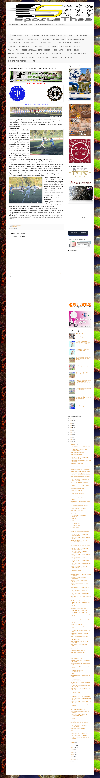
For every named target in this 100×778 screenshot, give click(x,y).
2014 (71, 439)
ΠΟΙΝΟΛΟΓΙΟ (58, 50)
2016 (71, 436)
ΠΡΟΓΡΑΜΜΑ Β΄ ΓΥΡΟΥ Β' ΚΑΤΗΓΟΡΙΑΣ (79, 610)
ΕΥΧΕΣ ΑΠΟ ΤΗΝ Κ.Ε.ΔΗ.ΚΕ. (77, 658)
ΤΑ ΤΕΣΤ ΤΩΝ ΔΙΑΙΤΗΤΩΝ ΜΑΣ (77, 484)
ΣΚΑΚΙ (76, 50)
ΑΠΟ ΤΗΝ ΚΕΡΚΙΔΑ (83, 35)
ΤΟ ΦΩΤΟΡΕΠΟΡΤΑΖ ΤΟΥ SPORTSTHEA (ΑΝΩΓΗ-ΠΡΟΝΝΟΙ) (79, 535)
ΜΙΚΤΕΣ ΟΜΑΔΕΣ (64, 43)
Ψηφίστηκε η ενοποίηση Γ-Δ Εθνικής (78, 728)
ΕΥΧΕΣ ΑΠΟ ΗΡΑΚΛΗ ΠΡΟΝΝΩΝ (77, 452)
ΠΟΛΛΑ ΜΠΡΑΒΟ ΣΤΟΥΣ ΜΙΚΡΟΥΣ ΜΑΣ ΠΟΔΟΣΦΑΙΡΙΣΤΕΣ (79, 450)
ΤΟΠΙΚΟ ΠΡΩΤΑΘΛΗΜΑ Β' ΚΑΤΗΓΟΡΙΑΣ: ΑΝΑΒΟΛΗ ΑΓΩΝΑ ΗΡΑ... (79, 567)
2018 (71, 432)
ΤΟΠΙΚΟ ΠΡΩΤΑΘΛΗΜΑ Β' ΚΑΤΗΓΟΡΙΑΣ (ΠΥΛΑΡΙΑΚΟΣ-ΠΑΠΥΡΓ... (79, 541)
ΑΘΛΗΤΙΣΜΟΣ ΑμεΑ (65, 35)
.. (8, 35)
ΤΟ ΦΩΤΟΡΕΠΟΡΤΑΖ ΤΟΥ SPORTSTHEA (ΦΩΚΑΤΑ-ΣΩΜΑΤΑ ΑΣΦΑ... (79, 458)
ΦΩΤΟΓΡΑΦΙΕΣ (26, 24)
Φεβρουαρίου (73, 757)
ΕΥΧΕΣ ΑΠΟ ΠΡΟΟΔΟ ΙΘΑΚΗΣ (77, 454)
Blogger (51, 770)
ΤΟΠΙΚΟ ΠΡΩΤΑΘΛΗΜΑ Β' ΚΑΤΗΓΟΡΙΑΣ (79, 733)
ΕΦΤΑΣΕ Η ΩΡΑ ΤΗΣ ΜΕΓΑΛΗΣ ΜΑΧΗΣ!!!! (79, 628)
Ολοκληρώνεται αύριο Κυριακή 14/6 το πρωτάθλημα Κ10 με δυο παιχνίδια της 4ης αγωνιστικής (83, 397)
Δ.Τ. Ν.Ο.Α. (73, 520)
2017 (71, 434)
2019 (71, 430)
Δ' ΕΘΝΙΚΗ (21, 39)
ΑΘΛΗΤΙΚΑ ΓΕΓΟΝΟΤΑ (20, 35)
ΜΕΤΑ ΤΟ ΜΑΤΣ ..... (30, 43)
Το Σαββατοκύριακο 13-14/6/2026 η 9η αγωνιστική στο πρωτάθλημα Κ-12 (83, 366)
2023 (71, 423)
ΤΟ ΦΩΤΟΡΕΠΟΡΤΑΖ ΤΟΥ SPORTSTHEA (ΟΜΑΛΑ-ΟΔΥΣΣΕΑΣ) (79, 723)
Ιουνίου (72, 750)
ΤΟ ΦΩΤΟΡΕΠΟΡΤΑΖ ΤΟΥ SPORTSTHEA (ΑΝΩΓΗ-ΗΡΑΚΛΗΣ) (79, 692)
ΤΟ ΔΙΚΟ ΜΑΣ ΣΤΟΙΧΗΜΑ (77, 54)
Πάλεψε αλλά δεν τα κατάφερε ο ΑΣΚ (78, 513)
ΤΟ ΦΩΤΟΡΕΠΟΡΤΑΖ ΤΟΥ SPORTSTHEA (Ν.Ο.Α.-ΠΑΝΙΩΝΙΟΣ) (79, 529)
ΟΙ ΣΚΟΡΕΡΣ (52, 46)
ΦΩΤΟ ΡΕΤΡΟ (13, 57)
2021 (71, 427)
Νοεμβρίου (73, 742)
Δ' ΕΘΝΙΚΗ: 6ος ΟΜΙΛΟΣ (76, 525)
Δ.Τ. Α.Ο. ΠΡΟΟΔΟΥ (75, 527)
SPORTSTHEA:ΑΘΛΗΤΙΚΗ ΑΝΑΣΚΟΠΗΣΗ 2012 (80, 446)
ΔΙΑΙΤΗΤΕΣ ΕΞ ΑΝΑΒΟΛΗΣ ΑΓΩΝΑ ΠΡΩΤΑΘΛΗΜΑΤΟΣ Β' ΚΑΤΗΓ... (78, 493)
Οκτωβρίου (73, 743)
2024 (71, 422)
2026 (71, 418)
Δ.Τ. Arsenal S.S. (74, 499)
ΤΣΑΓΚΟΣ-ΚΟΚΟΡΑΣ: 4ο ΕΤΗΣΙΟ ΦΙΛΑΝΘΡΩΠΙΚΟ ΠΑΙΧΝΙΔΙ (77, 495)
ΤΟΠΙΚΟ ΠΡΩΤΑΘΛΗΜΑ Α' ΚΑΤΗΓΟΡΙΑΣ (79, 735)
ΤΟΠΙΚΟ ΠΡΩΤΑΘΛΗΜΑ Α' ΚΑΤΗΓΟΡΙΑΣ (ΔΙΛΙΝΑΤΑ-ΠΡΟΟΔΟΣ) (79, 572)
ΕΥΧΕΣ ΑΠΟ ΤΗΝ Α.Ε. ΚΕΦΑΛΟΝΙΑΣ (78, 455)
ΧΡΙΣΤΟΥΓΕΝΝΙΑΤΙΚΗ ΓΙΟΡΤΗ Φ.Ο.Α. (78, 608)
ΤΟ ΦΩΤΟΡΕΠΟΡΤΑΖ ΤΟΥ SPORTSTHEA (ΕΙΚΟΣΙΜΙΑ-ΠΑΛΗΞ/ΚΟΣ (79, 549)
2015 (71, 437)
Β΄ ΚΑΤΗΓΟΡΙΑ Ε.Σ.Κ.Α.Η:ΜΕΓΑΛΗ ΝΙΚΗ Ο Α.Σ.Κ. (81, 696)
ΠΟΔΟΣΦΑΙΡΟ (13, 50)
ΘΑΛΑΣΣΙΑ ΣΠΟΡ (14, 43)
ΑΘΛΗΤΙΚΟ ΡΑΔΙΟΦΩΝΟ (44, 24)
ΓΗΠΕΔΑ (11, 39)
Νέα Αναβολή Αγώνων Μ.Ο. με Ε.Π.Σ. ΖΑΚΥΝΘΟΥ (81, 648)
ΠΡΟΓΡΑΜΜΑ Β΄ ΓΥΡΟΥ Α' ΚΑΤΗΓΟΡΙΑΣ (79, 612)
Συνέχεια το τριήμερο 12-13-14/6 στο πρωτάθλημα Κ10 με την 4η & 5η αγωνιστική (83, 358)
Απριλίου (73, 754)
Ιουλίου (72, 749)
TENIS (35, 61)
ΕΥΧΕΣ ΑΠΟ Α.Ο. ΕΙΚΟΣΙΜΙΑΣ (77, 510)
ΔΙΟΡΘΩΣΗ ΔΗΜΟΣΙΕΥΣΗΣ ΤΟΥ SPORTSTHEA (80, 474)
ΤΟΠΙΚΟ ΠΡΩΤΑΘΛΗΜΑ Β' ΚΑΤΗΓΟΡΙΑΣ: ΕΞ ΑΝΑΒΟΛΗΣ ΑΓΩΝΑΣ (80, 480)
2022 (71, 425)
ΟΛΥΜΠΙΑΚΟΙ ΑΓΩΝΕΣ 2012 (70, 46)
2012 (71, 443)
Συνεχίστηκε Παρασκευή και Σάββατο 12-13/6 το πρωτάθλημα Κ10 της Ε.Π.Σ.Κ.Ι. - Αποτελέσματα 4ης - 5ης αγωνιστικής (83, 382)
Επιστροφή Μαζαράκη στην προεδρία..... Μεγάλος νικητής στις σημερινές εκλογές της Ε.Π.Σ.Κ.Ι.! (83, 342)
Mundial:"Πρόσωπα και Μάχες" (62, 57)
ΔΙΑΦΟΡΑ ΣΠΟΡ (59, 39)
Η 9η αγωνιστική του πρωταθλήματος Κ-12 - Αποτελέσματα (83, 389)
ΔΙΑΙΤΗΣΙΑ (46, 39)
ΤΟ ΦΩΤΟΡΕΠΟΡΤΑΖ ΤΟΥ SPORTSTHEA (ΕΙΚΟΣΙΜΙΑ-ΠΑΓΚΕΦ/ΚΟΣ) (79, 694)
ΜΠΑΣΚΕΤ (78, 43)
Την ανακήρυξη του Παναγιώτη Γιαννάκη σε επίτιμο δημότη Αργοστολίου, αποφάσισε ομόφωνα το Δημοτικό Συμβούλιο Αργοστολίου (83, 405)
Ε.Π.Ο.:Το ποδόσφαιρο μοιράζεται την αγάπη (79, 636)
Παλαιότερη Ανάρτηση (58, 273)
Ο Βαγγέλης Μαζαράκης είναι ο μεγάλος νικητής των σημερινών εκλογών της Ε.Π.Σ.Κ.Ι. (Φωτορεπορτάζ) (82, 335)
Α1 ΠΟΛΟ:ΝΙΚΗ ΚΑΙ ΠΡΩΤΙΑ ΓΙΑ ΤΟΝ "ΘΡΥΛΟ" (80, 599)
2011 (71, 761)
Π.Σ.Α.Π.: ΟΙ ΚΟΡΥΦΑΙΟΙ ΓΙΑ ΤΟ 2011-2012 (79, 482)
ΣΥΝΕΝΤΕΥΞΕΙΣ (42, 54)
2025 (71, 420)
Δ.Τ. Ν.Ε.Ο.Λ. (73, 518)
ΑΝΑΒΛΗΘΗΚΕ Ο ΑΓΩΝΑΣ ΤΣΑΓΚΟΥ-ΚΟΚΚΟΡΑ (80, 471)
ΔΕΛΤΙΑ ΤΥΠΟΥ (33, 39)
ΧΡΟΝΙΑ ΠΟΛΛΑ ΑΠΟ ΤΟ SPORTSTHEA (79, 508)
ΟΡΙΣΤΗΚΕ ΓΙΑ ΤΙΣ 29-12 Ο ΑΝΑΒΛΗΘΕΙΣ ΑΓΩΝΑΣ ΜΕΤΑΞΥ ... (79, 516)
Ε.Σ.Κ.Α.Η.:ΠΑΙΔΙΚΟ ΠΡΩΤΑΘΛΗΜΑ (78, 650)
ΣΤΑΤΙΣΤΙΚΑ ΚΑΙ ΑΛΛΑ (16, 54)
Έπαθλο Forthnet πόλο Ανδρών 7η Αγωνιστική (80, 473)
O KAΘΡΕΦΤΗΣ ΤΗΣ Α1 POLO (19, 61)
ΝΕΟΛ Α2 (72, 730)
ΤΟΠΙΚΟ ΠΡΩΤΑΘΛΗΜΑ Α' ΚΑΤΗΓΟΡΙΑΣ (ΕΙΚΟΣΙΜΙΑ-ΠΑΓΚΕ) (79, 707)
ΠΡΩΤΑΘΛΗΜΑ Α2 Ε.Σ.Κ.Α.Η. (76, 523)
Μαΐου (72, 752)
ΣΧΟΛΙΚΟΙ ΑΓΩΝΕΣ (58, 54)
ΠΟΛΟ (69, 50)
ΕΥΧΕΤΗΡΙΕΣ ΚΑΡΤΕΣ (76, 39)
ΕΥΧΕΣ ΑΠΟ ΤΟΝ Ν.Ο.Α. (76, 639)
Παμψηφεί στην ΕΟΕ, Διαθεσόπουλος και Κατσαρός (81, 558)
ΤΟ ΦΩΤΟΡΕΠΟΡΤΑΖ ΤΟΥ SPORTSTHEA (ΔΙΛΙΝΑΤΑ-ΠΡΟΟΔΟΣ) (79, 570)
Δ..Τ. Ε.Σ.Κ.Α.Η (74, 521)
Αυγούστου (73, 747)
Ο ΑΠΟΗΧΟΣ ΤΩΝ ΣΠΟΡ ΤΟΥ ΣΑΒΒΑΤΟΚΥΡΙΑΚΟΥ (26, 46)
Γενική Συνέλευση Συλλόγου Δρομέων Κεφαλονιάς (80, 469)
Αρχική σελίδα (13, 24)
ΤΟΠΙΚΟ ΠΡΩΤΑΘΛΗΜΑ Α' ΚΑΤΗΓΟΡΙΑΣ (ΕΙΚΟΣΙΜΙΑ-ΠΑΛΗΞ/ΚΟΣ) (79, 552)
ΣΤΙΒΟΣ (30, 54)
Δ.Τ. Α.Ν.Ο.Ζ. (73, 673)
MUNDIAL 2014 (43, 57)
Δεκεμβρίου (73, 444)
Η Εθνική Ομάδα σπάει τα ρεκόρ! (77, 488)
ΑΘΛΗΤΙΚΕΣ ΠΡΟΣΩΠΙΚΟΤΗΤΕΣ (43, 35)
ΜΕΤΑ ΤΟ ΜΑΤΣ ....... (48, 43)
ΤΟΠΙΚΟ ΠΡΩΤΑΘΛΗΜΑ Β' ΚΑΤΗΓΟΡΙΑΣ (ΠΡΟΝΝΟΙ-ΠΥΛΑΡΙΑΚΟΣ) (79, 715)
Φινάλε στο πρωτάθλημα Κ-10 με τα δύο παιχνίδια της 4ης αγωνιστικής (83, 373)
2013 (71, 441)
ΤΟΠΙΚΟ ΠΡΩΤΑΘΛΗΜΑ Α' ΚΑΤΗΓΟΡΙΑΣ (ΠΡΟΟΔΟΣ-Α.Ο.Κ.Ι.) (79, 679)
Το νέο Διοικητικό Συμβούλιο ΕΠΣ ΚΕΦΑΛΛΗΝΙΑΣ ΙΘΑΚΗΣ (82, 350)
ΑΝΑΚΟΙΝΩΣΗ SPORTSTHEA (77, 447)
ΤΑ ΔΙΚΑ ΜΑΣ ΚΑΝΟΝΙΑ (75, 465)
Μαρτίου (72, 756)
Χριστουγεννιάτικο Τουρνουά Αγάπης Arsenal (79, 497)
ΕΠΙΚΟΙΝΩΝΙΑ (61, 24)
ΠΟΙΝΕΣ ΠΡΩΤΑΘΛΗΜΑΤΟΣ (76, 490)
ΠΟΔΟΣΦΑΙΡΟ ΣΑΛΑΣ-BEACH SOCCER (36, 50)
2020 (71, 429)
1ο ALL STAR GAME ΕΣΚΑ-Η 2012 (78, 557)
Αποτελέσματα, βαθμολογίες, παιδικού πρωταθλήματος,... (78, 578)
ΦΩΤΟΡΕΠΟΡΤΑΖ (27, 57)
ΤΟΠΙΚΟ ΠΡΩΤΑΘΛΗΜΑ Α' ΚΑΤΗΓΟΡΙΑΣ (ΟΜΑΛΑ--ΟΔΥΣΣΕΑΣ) (79, 726)
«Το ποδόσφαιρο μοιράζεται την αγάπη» (78, 600)
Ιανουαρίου (73, 759)
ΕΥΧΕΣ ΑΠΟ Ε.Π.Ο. (75, 504)
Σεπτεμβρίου (73, 745)
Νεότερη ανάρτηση (13, 273)
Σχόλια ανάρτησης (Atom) (19, 276)
